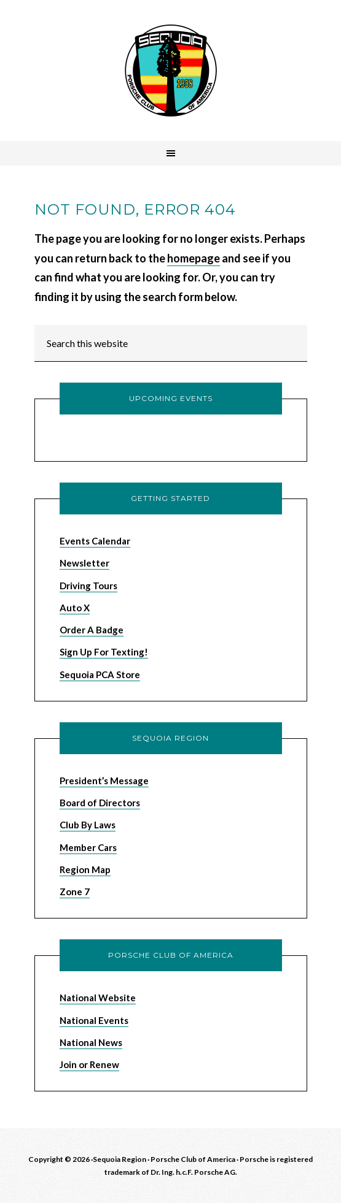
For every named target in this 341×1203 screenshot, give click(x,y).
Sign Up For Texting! (104, 651)
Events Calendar (95, 540)
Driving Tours (88, 585)
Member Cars (88, 847)
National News (91, 1042)
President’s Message (104, 780)
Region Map (85, 869)
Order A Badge (91, 629)
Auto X (75, 607)
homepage (193, 258)
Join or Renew (89, 1064)
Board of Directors (100, 802)
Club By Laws (88, 824)
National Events (94, 1020)
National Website (98, 997)
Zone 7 (75, 891)
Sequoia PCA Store (100, 674)
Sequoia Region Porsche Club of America (171, 70)
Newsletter (84, 562)
